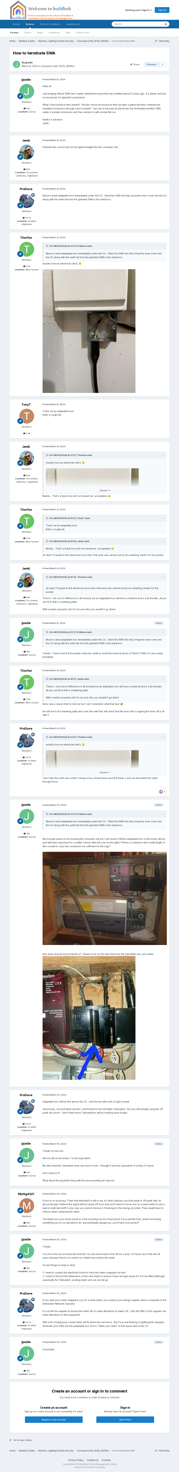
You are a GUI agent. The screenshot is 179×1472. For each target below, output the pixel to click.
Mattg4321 (26, 1194)
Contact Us (93, 1460)
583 (26, 1222)
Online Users (82, 32)
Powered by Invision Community (89, 1467)
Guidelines (54, 32)
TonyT (26, 404)
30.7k (27, 217)
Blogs (40, 32)
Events (27, 32)
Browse (30, 25)
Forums (14, 32)
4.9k (26, 266)
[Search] (128, 24)
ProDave (26, 189)
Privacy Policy (76, 1460)
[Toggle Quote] (47, 246)
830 (26, 169)
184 (27, 108)
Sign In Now (125, 1419)
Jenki (26, 140)
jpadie (29, 62)
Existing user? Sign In (138, 10)
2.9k (26, 433)
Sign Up (162, 10)
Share (135, 64)
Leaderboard (73, 24)
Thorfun (26, 237)
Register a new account (54, 1419)
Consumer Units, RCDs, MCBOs (58, 66)
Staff (67, 32)
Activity (16, 24)
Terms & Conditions (50, 24)
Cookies (106, 1460)
